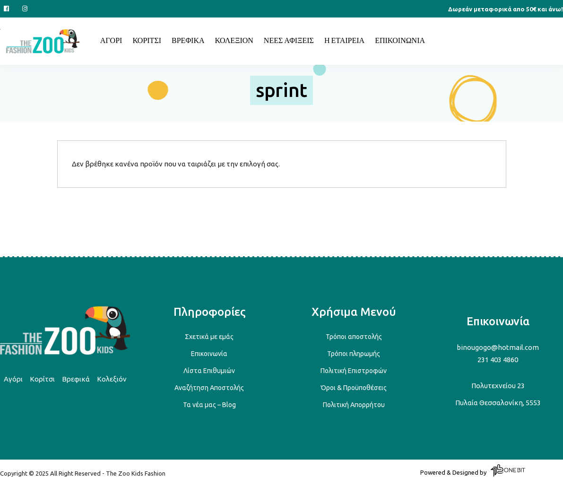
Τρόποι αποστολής (354, 336)
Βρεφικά (76, 379)
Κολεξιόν (112, 379)
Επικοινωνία (209, 353)
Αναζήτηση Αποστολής (209, 387)
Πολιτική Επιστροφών (353, 370)
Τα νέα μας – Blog (209, 405)
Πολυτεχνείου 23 (498, 386)
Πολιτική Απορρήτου (354, 405)
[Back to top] (65, 353)
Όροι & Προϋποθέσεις (354, 387)
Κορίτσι (42, 379)
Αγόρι (13, 379)
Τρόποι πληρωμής (353, 353)
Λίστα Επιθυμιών (209, 370)
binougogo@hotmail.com (498, 347)
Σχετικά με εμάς (209, 336)
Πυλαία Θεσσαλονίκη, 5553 (498, 403)
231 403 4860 (497, 360)
